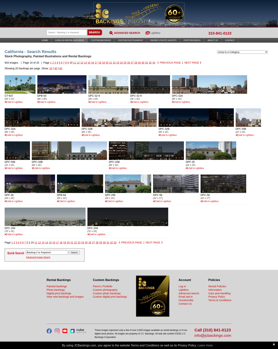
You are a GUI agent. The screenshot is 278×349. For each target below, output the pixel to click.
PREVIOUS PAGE (169, 62)
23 (117, 62)
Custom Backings (101, 40)
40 (55, 68)
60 (60, 68)
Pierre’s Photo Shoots (163, 40)
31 (146, 62)
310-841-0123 (219, 33)
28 (135, 62)
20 (107, 62)
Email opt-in (186, 296)
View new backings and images (65, 296)
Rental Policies (217, 286)
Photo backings (56, 289)
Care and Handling (219, 293)
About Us (213, 40)
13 (81, 62)
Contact (230, 40)
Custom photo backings (107, 293)
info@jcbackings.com (212, 335)
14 (85, 62)
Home (45, 40)
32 (150, 62)
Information (215, 289)
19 (103, 62)
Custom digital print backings (110, 296)
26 (128, 62)
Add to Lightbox (14, 102)
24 (121, 62)
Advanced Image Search (38, 257)
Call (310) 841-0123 (212, 330)
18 (99, 62)
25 (124, 62)
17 (96, 62)
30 (143, 62)
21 (110, 62)
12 (78, 62)
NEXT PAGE (192, 62)
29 (139, 62)
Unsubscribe (186, 300)
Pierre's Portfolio (102, 286)
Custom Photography (130, 40)
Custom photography (105, 289)
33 (153, 62)
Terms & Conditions (219, 300)
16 (92, 62)
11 (74, 62)
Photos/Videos (192, 40)
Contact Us (185, 303)
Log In (182, 286)
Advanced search (189, 293)
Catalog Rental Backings (69, 40)
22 (114, 62)
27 (132, 62)
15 (89, 62)
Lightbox (155, 32)
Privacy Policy (216, 296)
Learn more (205, 345)
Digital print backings (59, 293)
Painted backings (57, 286)
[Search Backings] (67, 32)
